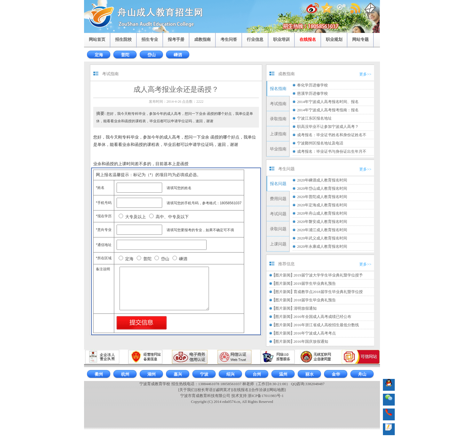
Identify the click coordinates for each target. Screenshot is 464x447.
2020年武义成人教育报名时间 (322, 238)
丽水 (309, 374)
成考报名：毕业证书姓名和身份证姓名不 (331, 135)
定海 (99, 55)
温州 (283, 374)
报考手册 (176, 39)
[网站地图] (277, 389)
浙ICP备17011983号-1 (266, 395)
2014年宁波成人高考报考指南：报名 (328, 110)
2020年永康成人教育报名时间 (322, 246)
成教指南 (202, 39)
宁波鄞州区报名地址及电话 (320, 143)
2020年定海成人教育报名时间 (322, 205)
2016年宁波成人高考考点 (315, 333)
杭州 (125, 374)
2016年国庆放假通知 (311, 341)
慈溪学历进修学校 (312, 93)
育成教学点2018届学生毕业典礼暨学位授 (328, 292)
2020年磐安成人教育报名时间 (322, 221)
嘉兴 (178, 374)
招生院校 (123, 39)
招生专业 (149, 39)
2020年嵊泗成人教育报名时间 (322, 180)
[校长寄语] (205, 389)
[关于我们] (187, 389)
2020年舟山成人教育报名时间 (322, 213)
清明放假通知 (305, 308)
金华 (336, 374)
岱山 (151, 55)
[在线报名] (241, 389)
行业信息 (255, 39)
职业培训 (281, 39)
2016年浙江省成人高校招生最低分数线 (326, 325)
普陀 (125, 55)
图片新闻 (283, 275)
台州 (257, 374)
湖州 (151, 374)
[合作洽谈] (259, 389)
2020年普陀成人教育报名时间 (322, 196)
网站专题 (360, 39)
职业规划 (334, 39)
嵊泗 (178, 55)
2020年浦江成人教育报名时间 (322, 230)
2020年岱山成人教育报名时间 (322, 188)
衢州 (99, 374)
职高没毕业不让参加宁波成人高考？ (328, 126)
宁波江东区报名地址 (314, 118)
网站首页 (97, 39)
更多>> (365, 74)
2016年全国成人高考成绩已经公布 (322, 316)
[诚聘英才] (223, 389)
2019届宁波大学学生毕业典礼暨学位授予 (328, 275)
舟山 (362, 374)
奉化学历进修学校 (312, 85)
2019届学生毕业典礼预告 (315, 283)
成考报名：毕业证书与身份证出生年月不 (331, 151)
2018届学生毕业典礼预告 (315, 300)
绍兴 (230, 374)
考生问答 (228, 39)
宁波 (204, 374)
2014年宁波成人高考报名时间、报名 (328, 101)
